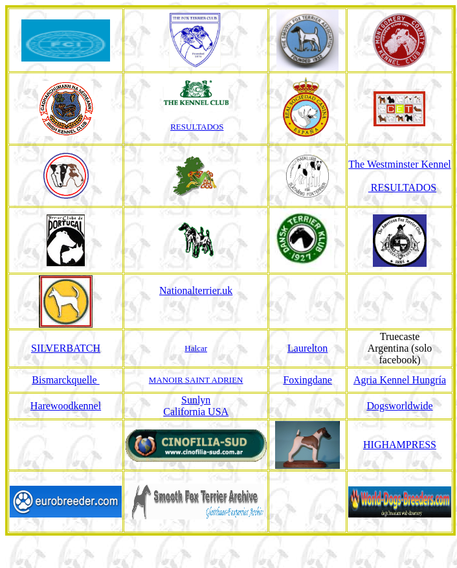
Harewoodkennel (65, 405)
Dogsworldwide (399, 405)
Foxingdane (307, 379)
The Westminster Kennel (399, 164)
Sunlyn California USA (196, 405)
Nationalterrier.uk (195, 290)
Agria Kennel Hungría (399, 379)
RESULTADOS (196, 126)
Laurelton (307, 348)
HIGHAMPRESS (399, 444)
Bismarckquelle (65, 379)
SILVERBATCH (65, 348)
